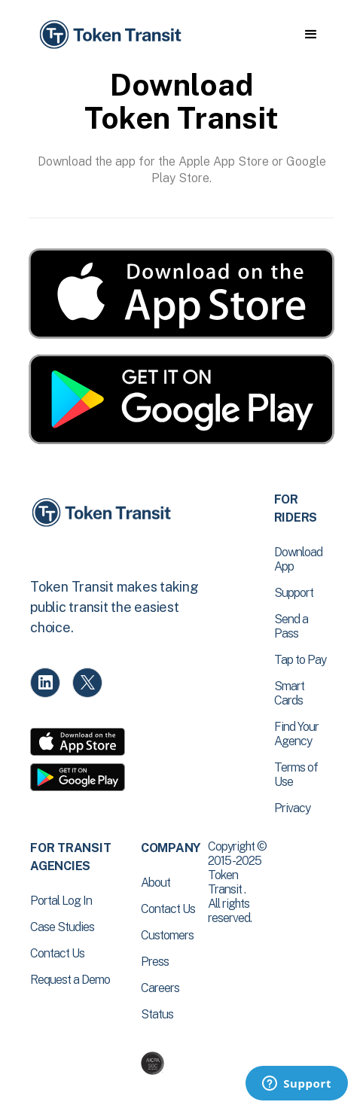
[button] (310, 34)
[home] (109, 35)
